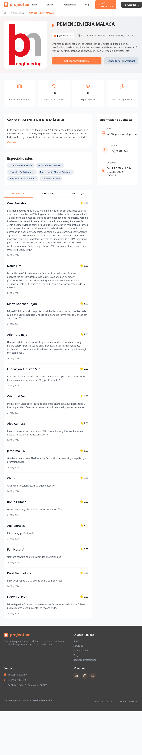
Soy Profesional (106, 4)
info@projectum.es (18, 674)
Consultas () (77, 193)
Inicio (35, 4)
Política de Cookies (103, 701)
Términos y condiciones (127, 701)
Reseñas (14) (18, 193)
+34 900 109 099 (17, 680)
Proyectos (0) (47, 193)
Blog (86, 4)
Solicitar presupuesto (76, 61)
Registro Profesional (84, 659)
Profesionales (69, 4)
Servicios (50, 4)
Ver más (11, 142)
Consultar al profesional (121, 61)
